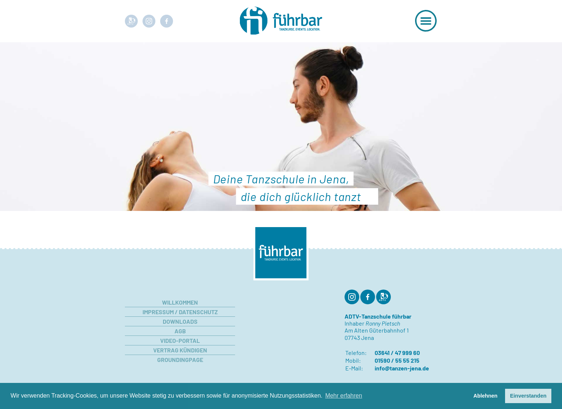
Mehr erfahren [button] (343, 395)
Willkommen (180, 302)
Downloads (180, 321)
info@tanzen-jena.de (402, 368)
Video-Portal (180, 340)
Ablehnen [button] (485, 396)
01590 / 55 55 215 (397, 360)
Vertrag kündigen (180, 350)
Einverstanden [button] (528, 396)
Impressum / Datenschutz (180, 311)
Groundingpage (180, 359)
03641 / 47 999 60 (397, 352)
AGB (180, 330)
